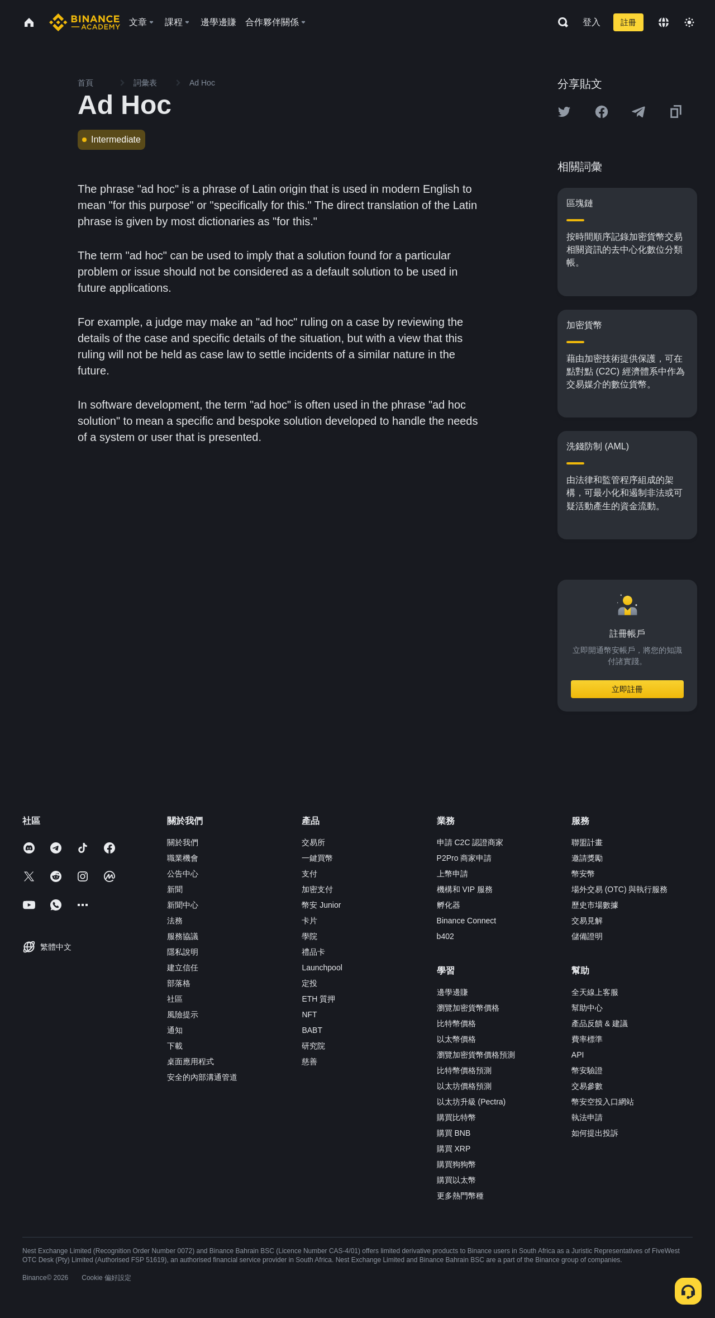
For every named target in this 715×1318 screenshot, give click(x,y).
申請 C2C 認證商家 (470, 842)
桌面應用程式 (190, 1061)
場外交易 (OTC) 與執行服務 (619, 889)
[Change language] (663, 22)
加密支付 (317, 889)
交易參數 (587, 1086)
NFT (309, 1014)
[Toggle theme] (689, 22)
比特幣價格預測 (464, 1070)
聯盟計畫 (587, 842)
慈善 (309, 1061)
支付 (309, 873)
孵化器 (448, 904)
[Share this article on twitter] (564, 111)
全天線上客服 (594, 992)
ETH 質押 (318, 998)
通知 (175, 1030)
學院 (309, 936)
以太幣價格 (456, 1039)
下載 (175, 1045)
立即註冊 (627, 689)
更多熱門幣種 (460, 1195)
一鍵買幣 (317, 858)
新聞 (175, 889)
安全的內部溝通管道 (202, 1077)
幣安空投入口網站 (602, 1101)
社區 (175, 998)
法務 (175, 920)
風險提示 (182, 1014)
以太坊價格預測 (464, 1086)
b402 (445, 936)
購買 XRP (454, 1148)
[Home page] (84, 22)
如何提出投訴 (594, 1133)
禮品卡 (313, 951)
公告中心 (182, 873)
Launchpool (322, 967)
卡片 (309, 920)
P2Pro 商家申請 (464, 858)
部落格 (178, 983)
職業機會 (182, 858)
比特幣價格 (456, 1023)
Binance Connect (467, 920)
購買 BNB (454, 1133)
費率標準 (587, 1039)
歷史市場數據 (594, 904)
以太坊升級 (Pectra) (471, 1101)
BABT (312, 1030)
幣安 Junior (321, 904)
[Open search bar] (560, 22)
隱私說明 (182, 951)
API (577, 1054)
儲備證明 (587, 936)
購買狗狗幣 (456, 1164)
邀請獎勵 (587, 858)
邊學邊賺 (452, 992)
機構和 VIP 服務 (465, 889)
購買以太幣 (456, 1179)
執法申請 (587, 1117)
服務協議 (182, 936)
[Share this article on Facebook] (601, 111)
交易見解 (587, 920)
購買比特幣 (456, 1117)
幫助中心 (587, 1007)
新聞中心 (182, 904)
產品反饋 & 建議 (599, 1023)
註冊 (628, 22)
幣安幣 (583, 873)
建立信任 (182, 967)
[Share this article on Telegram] (638, 111)
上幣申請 (452, 873)
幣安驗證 (587, 1070)
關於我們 (182, 842)
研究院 (313, 1045)
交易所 (313, 842)
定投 (309, 983)
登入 (591, 22)
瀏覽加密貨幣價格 (468, 1007)
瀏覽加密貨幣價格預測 (476, 1054)
